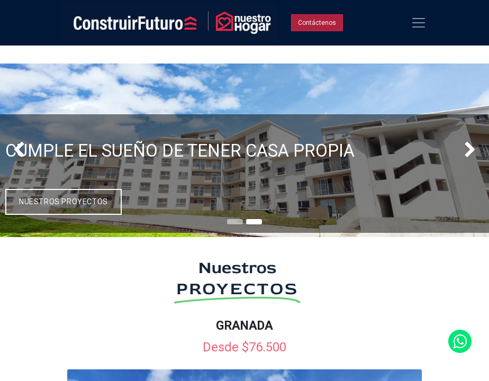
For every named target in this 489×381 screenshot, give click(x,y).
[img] (19, 150)
